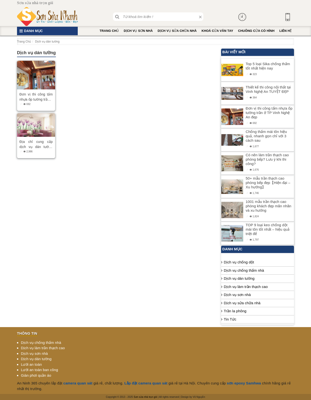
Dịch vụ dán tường (239, 278)
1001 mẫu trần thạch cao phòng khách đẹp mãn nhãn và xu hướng (268, 206)
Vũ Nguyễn (199, 397)
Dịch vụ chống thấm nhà (244, 270)
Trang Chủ (109, 31)
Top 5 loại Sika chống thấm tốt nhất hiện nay (268, 66)
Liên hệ (285, 31)
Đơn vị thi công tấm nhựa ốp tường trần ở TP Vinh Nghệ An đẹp (36, 97)
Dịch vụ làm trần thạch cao (246, 287)
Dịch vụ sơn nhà (138, 31)
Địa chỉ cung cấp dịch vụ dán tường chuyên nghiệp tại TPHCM (36, 144)
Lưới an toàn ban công (39, 370)
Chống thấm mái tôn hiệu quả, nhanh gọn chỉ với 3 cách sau (266, 136)
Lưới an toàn (31, 364)
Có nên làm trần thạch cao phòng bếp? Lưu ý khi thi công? (267, 159)
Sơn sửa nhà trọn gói (145, 397)
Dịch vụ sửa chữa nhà (177, 31)
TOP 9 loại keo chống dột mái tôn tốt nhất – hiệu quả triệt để (267, 229)
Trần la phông (235, 311)
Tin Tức (230, 319)
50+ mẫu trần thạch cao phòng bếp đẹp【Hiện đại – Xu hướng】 (268, 182)
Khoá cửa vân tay (217, 31)
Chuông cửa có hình (256, 31)
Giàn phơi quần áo (36, 375)
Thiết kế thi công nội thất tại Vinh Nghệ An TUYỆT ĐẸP (268, 89)
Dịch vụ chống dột (239, 262)
